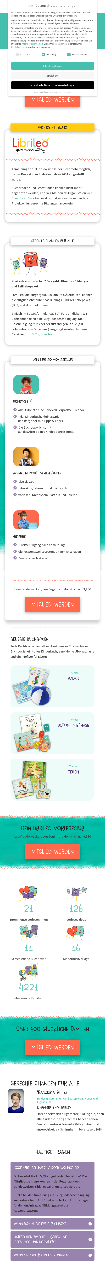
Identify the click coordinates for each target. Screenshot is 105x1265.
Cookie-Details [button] (39, 92)
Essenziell (23, 54)
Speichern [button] (52, 75)
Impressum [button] (67, 92)
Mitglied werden (52, 99)
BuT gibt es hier (42, 334)
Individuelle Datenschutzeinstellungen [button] (52, 85)
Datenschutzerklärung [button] (53, 92)
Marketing (49, 54)
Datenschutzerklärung (32, 43)
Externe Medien (77, 54)
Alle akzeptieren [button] (52, 66)
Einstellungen (17, 47)
